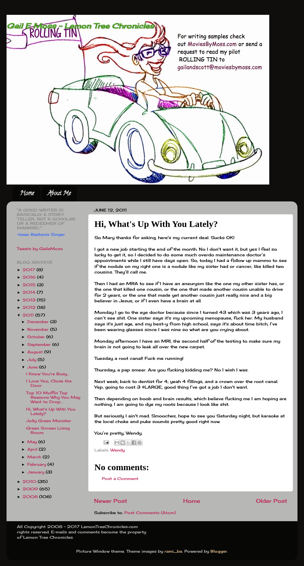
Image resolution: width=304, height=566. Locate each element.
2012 (30, 307)
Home (27, 193)
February (37, 464)
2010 (30, 481)
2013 (30, 300)
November (38, 329)
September (39, 344)
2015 (30, 285)
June (33, 367)
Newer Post (110, 501)
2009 (31, 489)
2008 (31, 497)
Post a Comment (120, 478)
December (38, 321)
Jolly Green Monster (48, 421)
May (32, 442)
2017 (30, 270)
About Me (59, 193)
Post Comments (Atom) (150, 513)
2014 (30, 292)
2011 (29, 315)
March (35, 457)
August (35, 352)
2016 (30, 277)
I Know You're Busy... (47, 374)
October (36, 337)
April (33, 449)
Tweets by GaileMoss (40, 249)
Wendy (117, 450)
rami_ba (173, 551)
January (36, 472)
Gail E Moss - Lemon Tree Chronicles (80, 25)
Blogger (218, 551)
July (32, 359)
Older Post (271, 501)
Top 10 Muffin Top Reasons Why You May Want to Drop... (53, 397)
